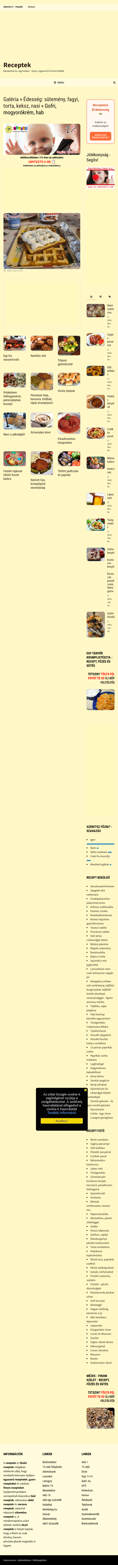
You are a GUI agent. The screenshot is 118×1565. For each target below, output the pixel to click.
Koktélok (47, 1504)
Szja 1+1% (87, 1476)
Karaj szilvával (98, 1084)
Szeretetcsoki (89, 1518)
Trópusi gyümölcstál (65, 362)
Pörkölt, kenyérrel (110, 402)
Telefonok (87, 1504)
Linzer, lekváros (99, 1350)
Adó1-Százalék (51, 1523)
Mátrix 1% (48, 1485)
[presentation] (91, 297)
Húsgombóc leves (100, 1329)
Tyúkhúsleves (98, 1031)
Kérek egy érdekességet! (101, 136)
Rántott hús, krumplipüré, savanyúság (38, 483)
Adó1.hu (86, 1481)
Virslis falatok (66, 391)
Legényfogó (97, 1064)
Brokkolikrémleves (101, 915)
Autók (85, 1509)
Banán (94, 1358)
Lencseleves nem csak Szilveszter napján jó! (100, 973)
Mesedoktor (49, 1490)
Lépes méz (110, 496)
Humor (85, 1495)
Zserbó (94, 1338)
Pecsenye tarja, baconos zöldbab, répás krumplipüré (42, 399)
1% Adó (86, 1466)
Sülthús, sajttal (99, 1234)
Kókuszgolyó (97, 1346)
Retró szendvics (110, 309)
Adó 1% (47, 1495)
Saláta (94, 1226)
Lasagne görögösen (101, 1117)
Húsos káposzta (99, 1230)
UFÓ (84, 1485)
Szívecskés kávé (40, 432)
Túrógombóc (110, 523)
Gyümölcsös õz (99, 1088)
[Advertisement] (59, 33)
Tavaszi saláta (98, 927)
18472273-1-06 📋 (41, 161)
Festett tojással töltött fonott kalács (12, 475)
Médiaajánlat (39, 1560)
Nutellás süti (38, 356)
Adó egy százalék (52, 1500)
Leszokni (47, 1476)
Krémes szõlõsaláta (101, 907)
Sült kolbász (110, 371)
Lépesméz (96, 1325)
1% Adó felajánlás (52, 1466)
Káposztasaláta (99, 1214)
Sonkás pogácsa (99, 1080)
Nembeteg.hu (50, 1509)
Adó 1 (85, 1462)
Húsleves (95, 1197)
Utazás (46, 1514)
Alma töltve (97, 1076)
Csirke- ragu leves (100, 1113)
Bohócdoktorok (90, 1523)
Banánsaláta (97, 952)
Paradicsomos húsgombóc (66, 440)
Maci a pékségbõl (14, 434)
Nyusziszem (97, 1109)
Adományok (49, 1471)
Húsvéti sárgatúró (100, 1035)
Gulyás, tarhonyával (101, 1272)
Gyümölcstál (110, 615)
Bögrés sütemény (100, 948)
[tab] (91, 297)
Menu (59, 82)
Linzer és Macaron (100, 1334)
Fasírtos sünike (99, 911)
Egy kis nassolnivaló (11, 357)
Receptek (17, 65)
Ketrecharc (87, 1490)
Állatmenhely (50, 1518)
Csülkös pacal (98, 1156)
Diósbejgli (96, 1305)
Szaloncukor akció (101, 1362)
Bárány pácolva (99, 944)
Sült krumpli (97, 1300)
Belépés (31, 6)
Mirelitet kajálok (101, 864)
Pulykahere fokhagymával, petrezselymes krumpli (12, 398)
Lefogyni (47, 1481)
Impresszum (9, 1560)
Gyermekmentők (90, 1514)
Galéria (11, 99)
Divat (84, 1471)
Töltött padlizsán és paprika (68, 473)
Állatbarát (87, 1500)
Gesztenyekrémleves (102, 886)
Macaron (95, 1354)
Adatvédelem (24, 1560)
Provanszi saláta (99, 931)
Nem (94, 848)
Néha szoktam (101, 852)
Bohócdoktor (49, 1462)
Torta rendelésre (100, 1247)
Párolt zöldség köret (102, 1267)
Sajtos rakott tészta (101, 1342)
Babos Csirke (97, 956)
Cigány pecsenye (110, 340)
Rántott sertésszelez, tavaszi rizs (98, 1206)
